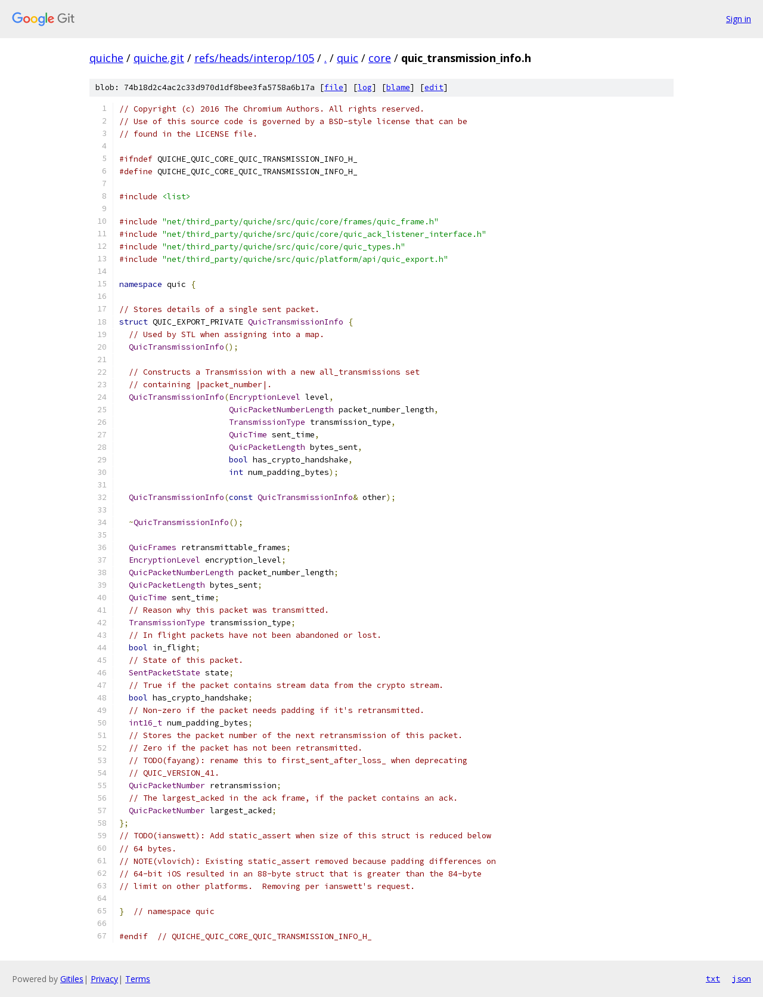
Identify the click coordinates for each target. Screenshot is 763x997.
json (741, 978)
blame (398, 87)
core (379, 58)
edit (433, 87)
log (365, 87)
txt (713, 978)
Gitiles (71, 978)
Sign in (738, 18)
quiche (106, 58)
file (333, 87)
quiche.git (159, 58)
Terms (137, 978)
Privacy (104, 978)
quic (347, 58)
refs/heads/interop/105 (254, 58)
